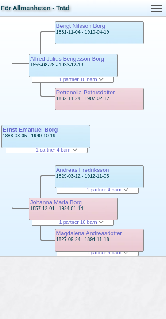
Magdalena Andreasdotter (89, 233)
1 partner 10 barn (81, 79)
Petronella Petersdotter (85, 92)
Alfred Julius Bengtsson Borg (67, 58)
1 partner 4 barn (56, 149)
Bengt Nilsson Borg (80, 26)
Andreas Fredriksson (82, 170)
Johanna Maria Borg (56, 202)
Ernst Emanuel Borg (30, 129)
